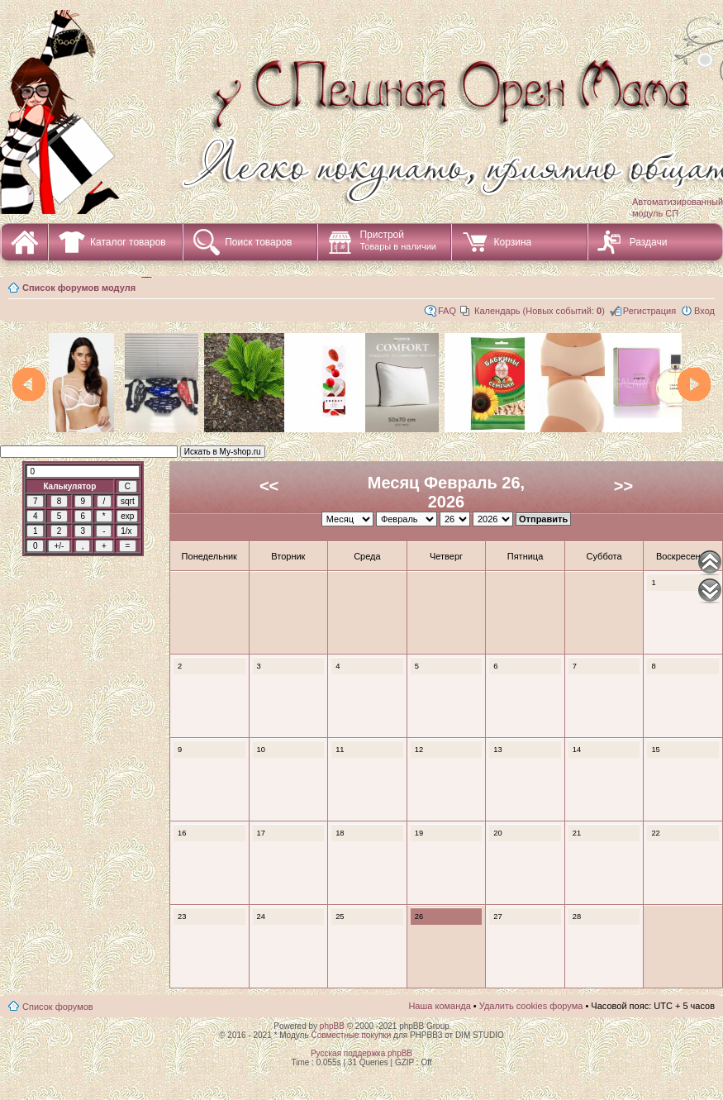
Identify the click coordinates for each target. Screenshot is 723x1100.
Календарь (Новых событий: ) (539, 311)
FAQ (447, 311)
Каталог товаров (128, 242)
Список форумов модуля (79, 288)
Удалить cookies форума (531, 1006)
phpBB (332, 1026)
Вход (704, 311)
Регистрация (649, 311)
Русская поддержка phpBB (361, 1053)
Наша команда (439, 1006)
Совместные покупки (351, 1035)
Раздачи (649, 242)
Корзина (512, 242)
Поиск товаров (258, 242)
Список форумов (57, 1007)
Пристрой (397, 240)
